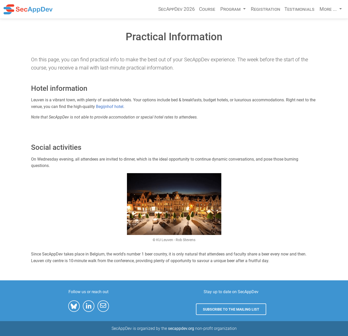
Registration (265, 9)
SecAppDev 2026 (176, 9)
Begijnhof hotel (109, 106)
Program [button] (231, 9)
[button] (74, 306)
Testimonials (299, 9)
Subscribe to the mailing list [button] (231, 309)
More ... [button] (329, 9)
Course (207, 9)
